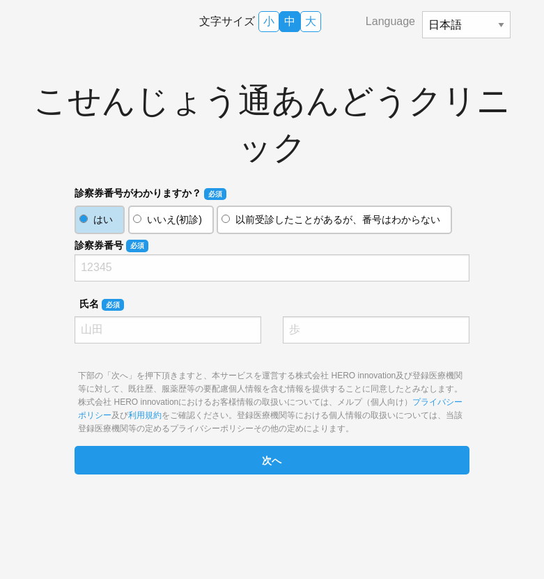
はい (103, 219)
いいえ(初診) (174, 219)
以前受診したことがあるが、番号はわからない (337, 219)
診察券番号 (111, 246)
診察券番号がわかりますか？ (150, 193)
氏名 (101, 304)
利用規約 (145, 415)
